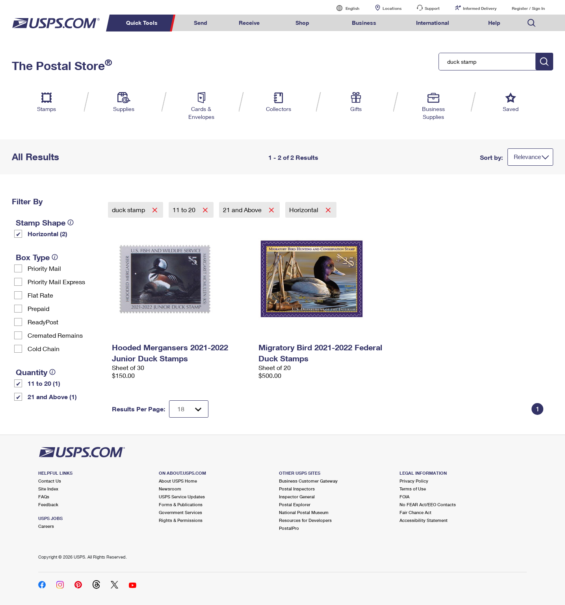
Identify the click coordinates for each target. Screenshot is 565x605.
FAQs (43, 496)
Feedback (48, 504)
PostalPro (289, 528)
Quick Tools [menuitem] (142, 22)
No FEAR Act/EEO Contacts (428, 504)
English (344, 8)
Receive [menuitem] (249, 22)
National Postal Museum (304, 512)
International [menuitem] (432, 22)
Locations (392, 8)
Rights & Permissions (181, 520)
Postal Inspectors (297, 488)
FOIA (404, 496)
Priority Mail (44, 268)
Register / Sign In (528, 8)
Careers (46, 526)
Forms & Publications (181, 504)
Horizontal (304, 209)
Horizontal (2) (47, 233)
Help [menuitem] (494, 22)
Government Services (180, 512)
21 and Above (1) (52, 396)
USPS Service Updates (182, 496)
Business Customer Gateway (308, 480)
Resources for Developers (305, 520)
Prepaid (38, 308)
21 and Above (243, 209)
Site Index (48, 488)
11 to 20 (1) (44, 383)
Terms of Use (413, 488)
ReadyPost (43, 322)
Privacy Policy (414, 480)
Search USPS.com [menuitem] (531, 23)
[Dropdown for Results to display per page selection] (188, 409)
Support (432, 8)
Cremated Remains (55, 335)
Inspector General (297, 496)
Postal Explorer (294, 504)
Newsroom (170, 488)
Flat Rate (40, 295)
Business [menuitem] (364, 22)
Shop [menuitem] (302, 22)
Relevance (527, 156)
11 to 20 (185, 209)
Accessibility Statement (424, 520)
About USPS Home (178, 480)
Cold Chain (43, 348)
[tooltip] (70, 222)
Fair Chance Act (415, 512)
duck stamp (129, 209)
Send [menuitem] (200, 22)
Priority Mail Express (56, 281)
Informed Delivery (479, 8)
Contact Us (49, 480)
